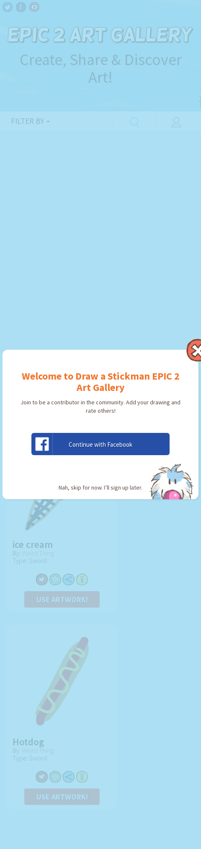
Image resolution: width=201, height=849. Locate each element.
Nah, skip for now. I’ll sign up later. (100, 487)
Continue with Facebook (82, 444)
